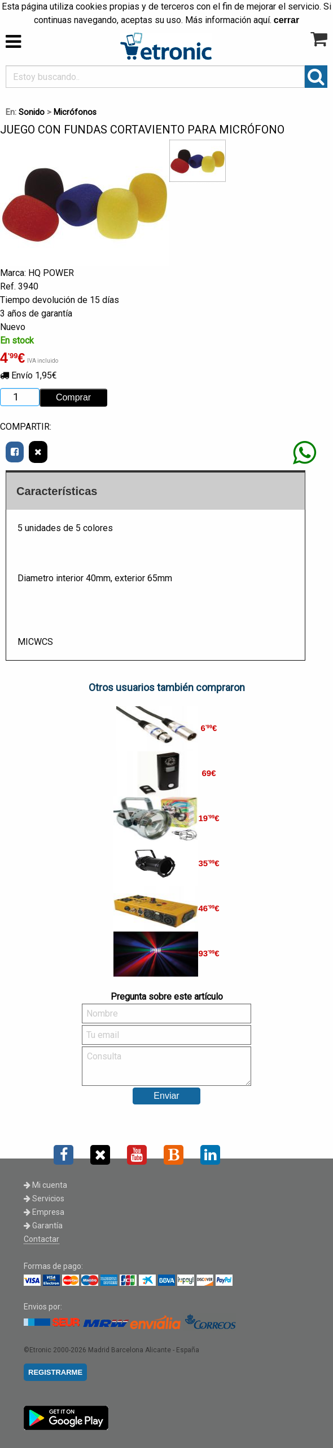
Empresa (44, 1212)
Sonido (32, 112)
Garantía (43, 1225)
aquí (261, 20)
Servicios (44, 1198)
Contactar (41, 1239)
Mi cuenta (45, 1184)
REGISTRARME (55, 1372)
